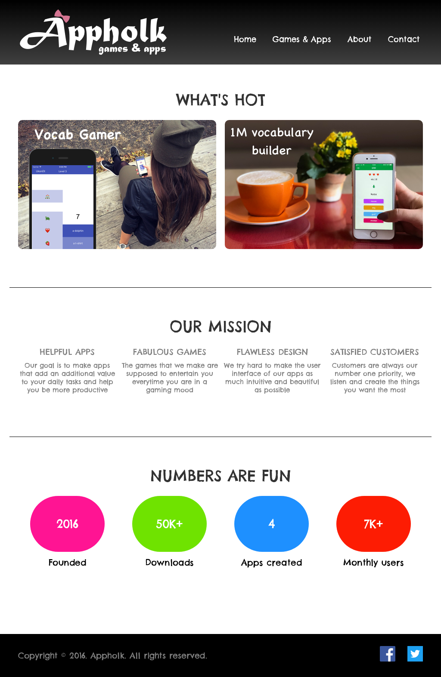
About (360, 39)
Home (245, 39)
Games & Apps (302, 39)
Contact (404, 39)
